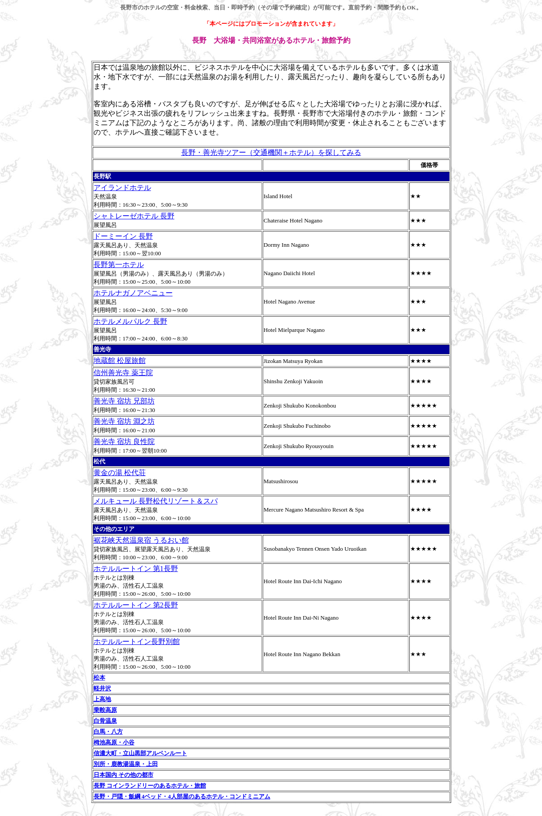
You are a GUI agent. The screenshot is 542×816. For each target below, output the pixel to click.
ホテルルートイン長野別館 (137, 641)
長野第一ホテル (119, 264)
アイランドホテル (122, 187)
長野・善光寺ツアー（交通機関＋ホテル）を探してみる (271, 152)
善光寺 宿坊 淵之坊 (124, 421)
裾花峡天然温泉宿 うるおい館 (141, 540)
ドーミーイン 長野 (123, 236)
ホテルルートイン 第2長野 (136, 605)
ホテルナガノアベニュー (133, 293)
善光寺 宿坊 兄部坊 (124, 401)
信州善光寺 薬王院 (123, 372)
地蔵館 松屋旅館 (120, 360)
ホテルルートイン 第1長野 (136, 568)
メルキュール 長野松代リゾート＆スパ (156, 501)
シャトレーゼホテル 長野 (134, 216)
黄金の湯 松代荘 (120, 472)
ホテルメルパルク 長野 (130, 321)
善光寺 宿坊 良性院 (124, 441)
